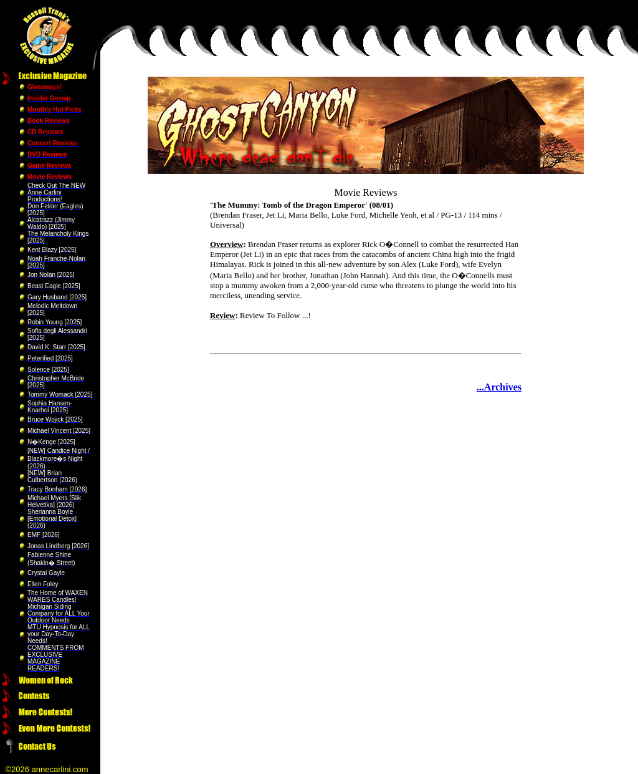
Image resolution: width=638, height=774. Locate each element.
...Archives (499, 387)
